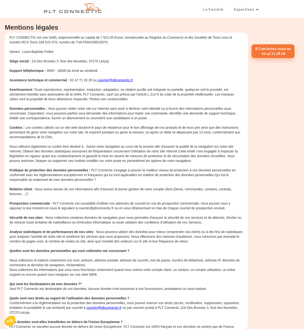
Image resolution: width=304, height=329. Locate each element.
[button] (246, 9)
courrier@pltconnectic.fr (115, 80)
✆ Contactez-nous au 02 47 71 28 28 (273, 51)
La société (213, 9)
